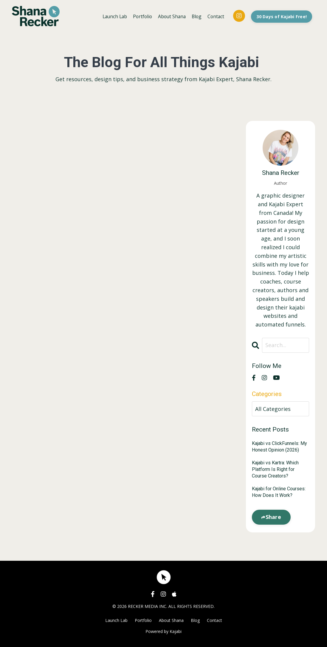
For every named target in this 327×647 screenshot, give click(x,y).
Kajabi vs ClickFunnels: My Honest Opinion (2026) (279, 446)
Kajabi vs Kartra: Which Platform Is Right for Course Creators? (275, 469)
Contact (215, 16)
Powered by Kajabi (163, 631)
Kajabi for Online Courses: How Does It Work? (279, 492)
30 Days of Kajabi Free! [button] (281, 16)
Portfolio (139, 16)
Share (273, 516)
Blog (195, 16)
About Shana (169, 16)
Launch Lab (110, 16)
